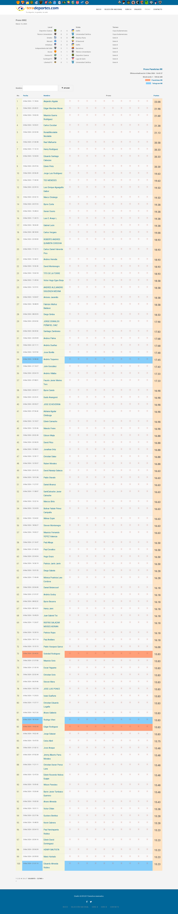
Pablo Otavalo (49, 477)
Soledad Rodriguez (52, 654)
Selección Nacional (113, 9)
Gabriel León (49, 225)
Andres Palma (50, 338)
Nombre (19, 88)
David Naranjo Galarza (53, 470)
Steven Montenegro (52, 525)
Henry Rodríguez (51, 149)
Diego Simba (49, 314)
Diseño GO (78, 896)
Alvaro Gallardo (50, 713)
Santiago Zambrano (52, 331)
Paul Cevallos (49, 549)
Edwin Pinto (49, 166)
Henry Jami (48, 608)
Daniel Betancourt (51, 587)
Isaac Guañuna (50, 696)
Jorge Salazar (50, 734)
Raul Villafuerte (50, 142)
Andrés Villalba (50, 373)
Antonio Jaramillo (51, 297)
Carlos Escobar (50, 125)
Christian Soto (50, 675)
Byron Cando (49, 390)
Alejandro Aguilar (51, 101)
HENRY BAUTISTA (51, 850)
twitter (91, 902)
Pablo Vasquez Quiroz (53, 647)
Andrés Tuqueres (51, 359)
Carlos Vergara (50, 232)
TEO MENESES (50, 180)
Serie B (104, 907)
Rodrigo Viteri (49, 720)
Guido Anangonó (51, 397)
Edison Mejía (49, 435)
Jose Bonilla (49, 352)
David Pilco (48, 442)
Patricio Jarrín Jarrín (52, 563)
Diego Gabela (49, 571)
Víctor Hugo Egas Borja (54, 280)
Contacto (157, 9)
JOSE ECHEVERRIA (52, 404)
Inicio (98, 9)
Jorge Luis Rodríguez (53, 173)
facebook (86, 902)
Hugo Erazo (49, 556)
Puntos (156, 96)
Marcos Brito (49, 501)
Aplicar (66, 88)
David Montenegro (52, 266)
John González (50, 366)
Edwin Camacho (50, 421)
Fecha (25, 96)
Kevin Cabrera (50, 823)
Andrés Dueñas (50, 345)
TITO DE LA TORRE (52, 273)
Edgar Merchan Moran (53, 108)
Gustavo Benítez (51, 816)
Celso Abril (48, 741)
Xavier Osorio (49, 211)
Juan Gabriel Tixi (50, 616)
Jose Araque (49, 748)
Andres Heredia (50, 259)
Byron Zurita (49, 204)
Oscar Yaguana (50, 668)
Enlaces (138, 9)
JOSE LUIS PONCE (52, 689)
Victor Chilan (49, 809)
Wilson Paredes (50, 785)
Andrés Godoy (50, 594)
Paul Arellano (49, 640)
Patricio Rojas (49, 633)
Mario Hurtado (50, 857)
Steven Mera (49, 682)
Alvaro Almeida (50, 802)
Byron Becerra (50, 601)
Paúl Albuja (48, 542)
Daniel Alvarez (50, 485)
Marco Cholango (51, 197)
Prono (147, 9)
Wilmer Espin (49, 518)
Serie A (128, 9)
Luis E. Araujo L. (50, 218)
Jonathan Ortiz (50, 449)
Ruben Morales (50, 463)
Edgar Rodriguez (51, 727)
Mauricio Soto (49, 661)
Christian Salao (50, 456)
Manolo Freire (49, 428)
